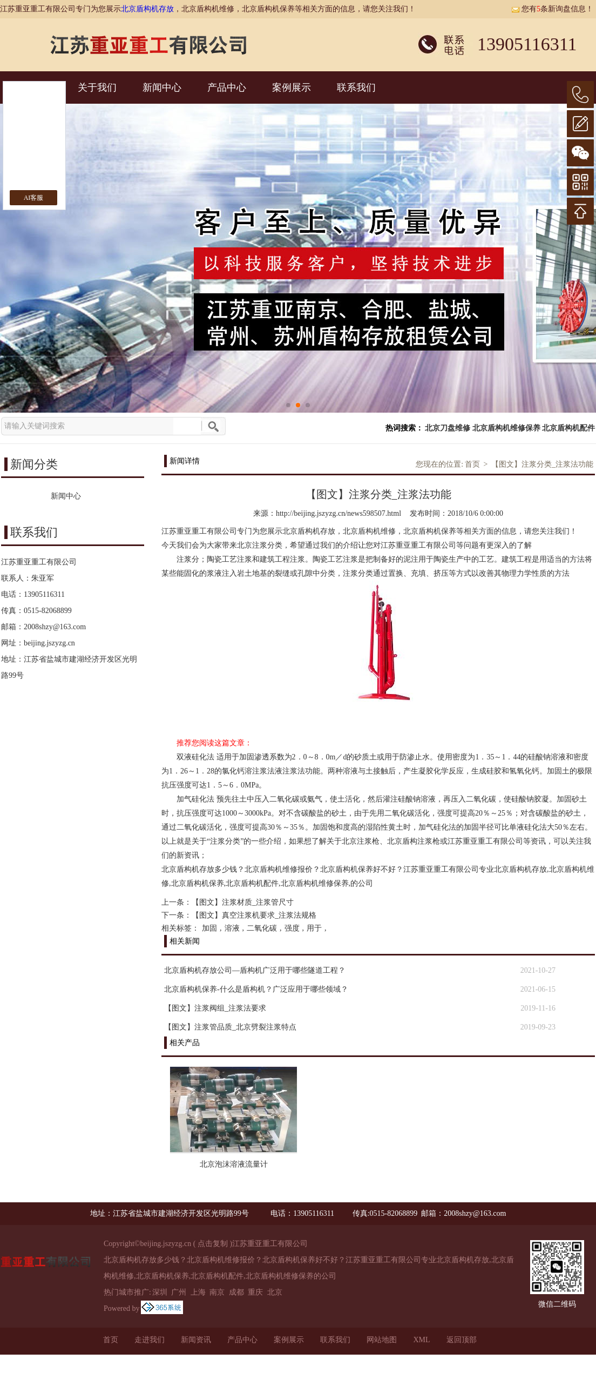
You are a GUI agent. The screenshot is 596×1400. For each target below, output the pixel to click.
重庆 (255, 1292)
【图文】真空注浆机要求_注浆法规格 (254, 915)
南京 (217, 1292)
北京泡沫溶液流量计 (234, 1164)
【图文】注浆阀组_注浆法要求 (215, 1008)
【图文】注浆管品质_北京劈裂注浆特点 (230, 1027)
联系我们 (356, 87)
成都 (236, 1292)
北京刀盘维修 (447, 428)
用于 (314, 928)
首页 (472, 464)
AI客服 (34, 197)
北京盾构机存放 (147, 9)
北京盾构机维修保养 (506, 428)
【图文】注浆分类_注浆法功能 (542, 464)
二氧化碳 (262, 928)
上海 (198, 1292)
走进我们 (149, 1340)
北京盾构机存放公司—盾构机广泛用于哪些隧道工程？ (255, 970)
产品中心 (226, 87)
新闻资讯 (196, 1340)
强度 (292, 928)
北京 (274, 1292)
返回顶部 (461, 1340)
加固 (209, 928)
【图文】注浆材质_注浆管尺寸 (243, 902)
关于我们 (97, 87)
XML (421, 1340)
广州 (178, 1292)
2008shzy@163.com (55, 627)
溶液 (232, 928)
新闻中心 (162, 87)
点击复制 (213, 1244)
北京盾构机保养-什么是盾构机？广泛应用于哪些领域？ (256, 989)
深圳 (159, 1292)
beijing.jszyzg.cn (49, 643)
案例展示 (291, 87)
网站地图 (382, 1340)
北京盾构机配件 (568, 428)
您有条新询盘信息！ (552, 9)
